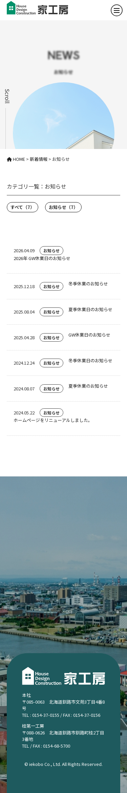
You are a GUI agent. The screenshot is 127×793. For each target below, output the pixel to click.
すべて (22, 207)
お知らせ (63, 207)
